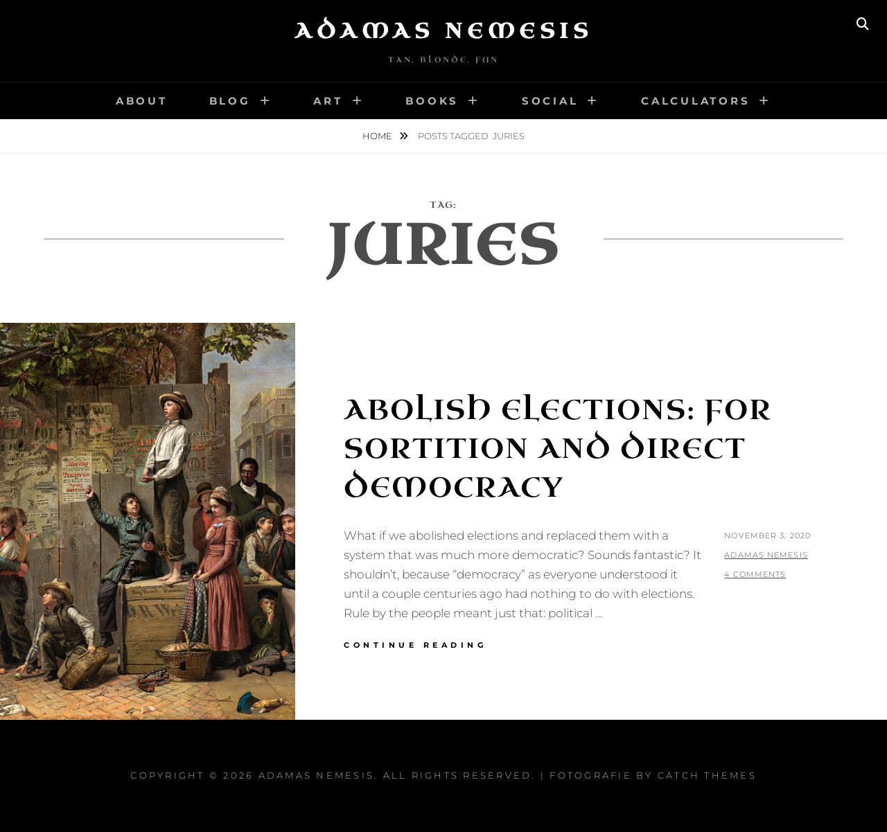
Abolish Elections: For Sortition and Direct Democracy (558, 449)
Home (378, 135)
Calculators (695, 100)
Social (550, 100)
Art (327, 100)
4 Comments (755, 574)
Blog (230, 100)
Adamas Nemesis (443, 31)
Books (432, 100)
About (142, 100)
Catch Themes (707, 775)
